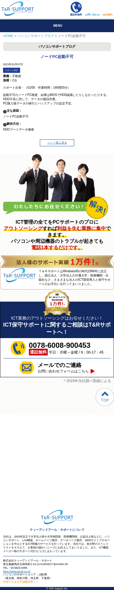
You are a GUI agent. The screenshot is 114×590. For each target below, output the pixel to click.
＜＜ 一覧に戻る (57, 142)
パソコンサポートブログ (35, 36)
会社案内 (107, 14)
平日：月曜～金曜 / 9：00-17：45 (66, 348)
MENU (57, 25)
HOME (8, 36)
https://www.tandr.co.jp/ (16, 571)
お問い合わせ (92, 14)
